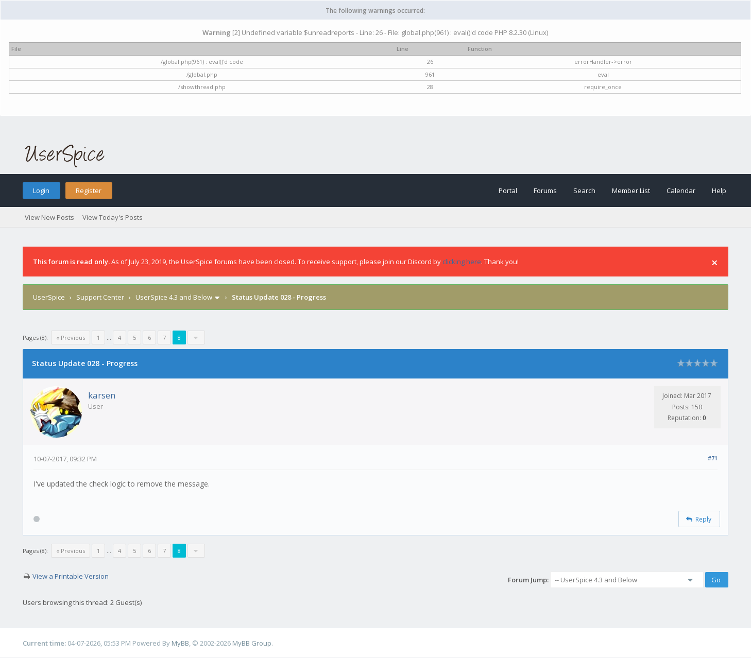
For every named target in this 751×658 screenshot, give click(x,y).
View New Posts (49, 217)
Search (584, 190)
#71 (713, 458)
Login (41, 190)
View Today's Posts (112, 217)
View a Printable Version (70, 576)
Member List (631, 190)
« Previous (70, 337)
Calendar (681, 190)
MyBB (180, 643)
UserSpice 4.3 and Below (173, 297)
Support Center (100, 297)
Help (719, 190)
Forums (545, 190)
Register (88, 190)
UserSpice (49, 297)
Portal (508, 190)
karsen (101, 395)
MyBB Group (251, 643)
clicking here (461, 261)
